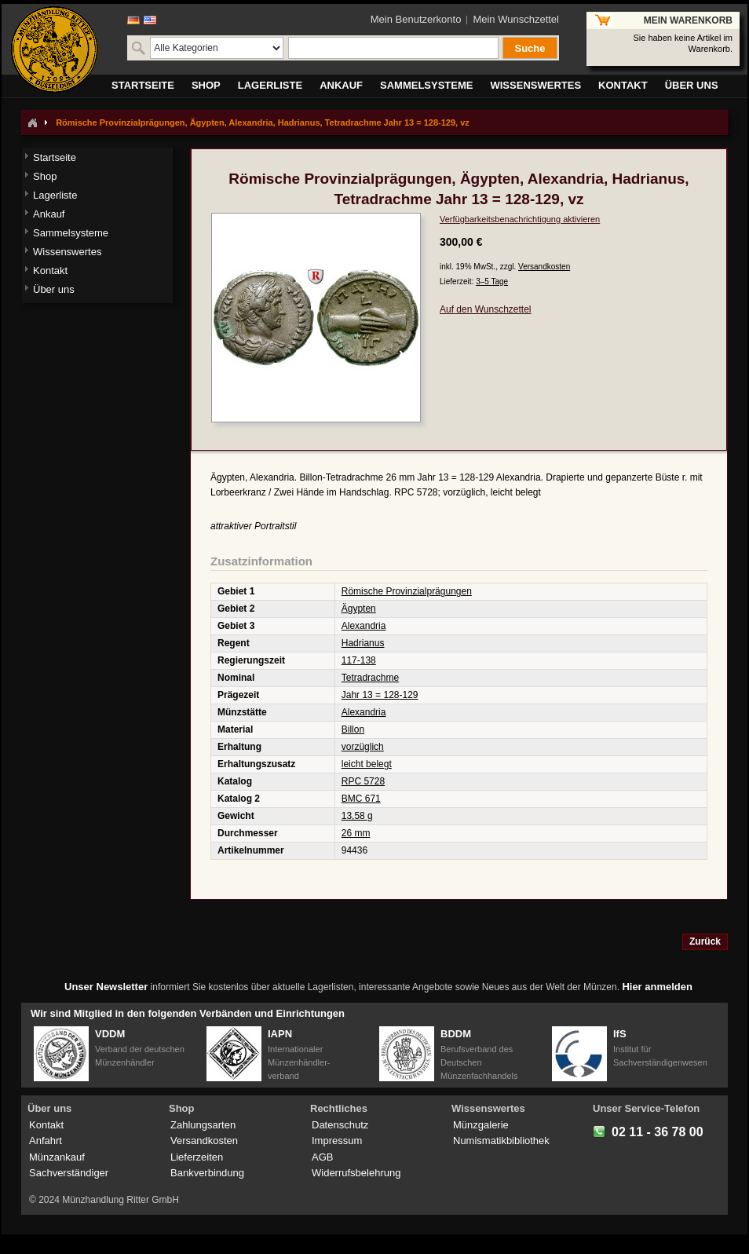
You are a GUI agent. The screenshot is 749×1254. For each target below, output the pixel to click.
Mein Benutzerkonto (416, 19)
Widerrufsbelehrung (356, 1173)
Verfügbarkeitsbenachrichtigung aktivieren (520, 219)
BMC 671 (361, 798)
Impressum (337, 1140)
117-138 (359, 660)
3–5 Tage (492, 281)
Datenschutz (340, 1125)
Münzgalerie (481, 1125)
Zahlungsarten (203, 1125)
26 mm (356, 833)
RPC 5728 (363, 781)
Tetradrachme (370, 677)
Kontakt (46, 1125)
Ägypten (359, 608)
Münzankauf (57, 1157)
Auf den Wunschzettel (486, 309)
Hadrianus (363, 643)
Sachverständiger (68, 1173)
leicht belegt (367, 764)
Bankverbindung (207, 1173)
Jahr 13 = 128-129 (380, 694)
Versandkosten (544, 266)
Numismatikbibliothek (501, 1140)
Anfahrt (45, 1140)
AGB (322, 1157)
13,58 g (357, 815)
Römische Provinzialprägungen (407, 591)
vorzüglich (363, 746)
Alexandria (364, 625)
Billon (353, 729)
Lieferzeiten (196, 1157)
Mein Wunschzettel (516, 19)
